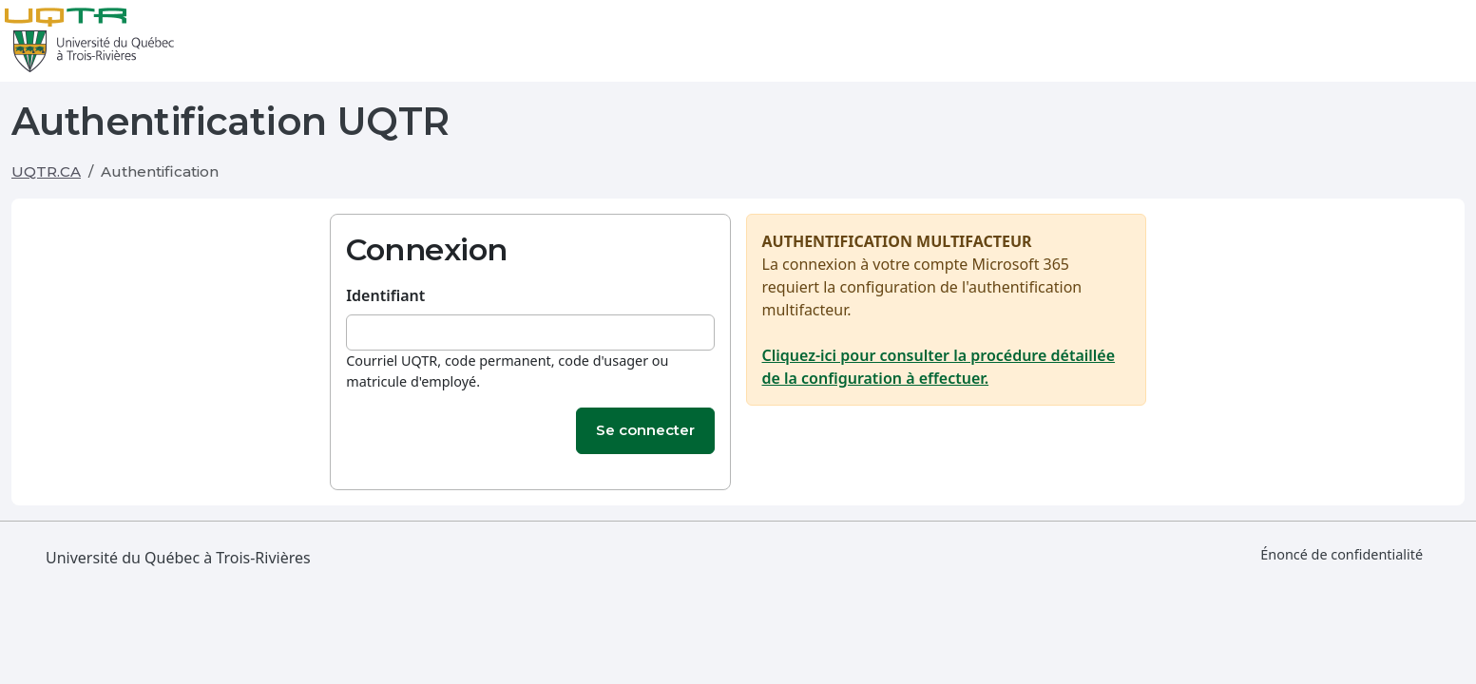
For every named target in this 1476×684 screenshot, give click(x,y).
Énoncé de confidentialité (1341, 554)
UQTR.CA (46, 171)
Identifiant (385, 295)
